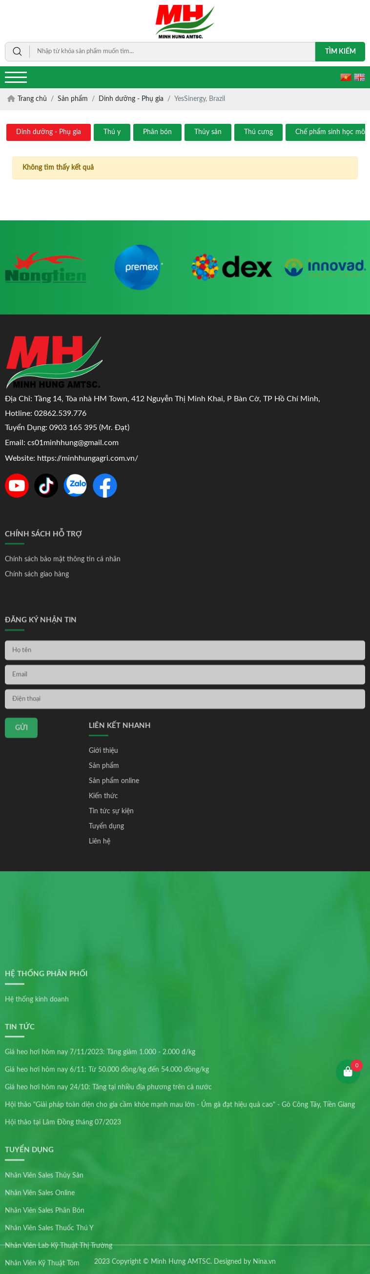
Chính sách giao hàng (37, 591)
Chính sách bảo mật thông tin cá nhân (63, 576)
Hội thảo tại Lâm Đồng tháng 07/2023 (63, 1207)
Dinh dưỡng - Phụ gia (48, 132)
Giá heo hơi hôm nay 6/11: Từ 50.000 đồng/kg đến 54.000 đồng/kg (107, 1154)
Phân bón (157, 132)
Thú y (112, 132)
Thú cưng (258, 132)
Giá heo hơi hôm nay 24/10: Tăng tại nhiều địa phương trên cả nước (108, 1172)
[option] (45, 267)
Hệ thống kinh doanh (37, 1083)
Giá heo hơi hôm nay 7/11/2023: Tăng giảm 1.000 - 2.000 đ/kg (100, 1137)
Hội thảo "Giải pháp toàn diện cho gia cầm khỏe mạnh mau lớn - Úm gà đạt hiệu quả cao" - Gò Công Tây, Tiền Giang (180, 1189)
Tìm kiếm (340, 51)
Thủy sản (208, 132)
